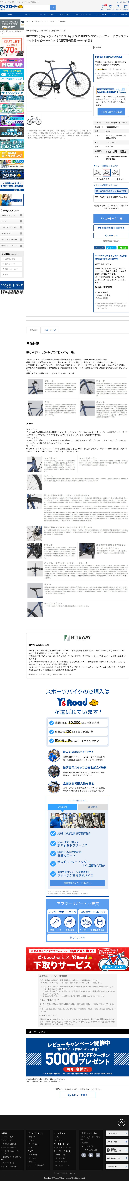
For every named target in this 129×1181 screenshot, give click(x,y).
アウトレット (101, 14)
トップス (32, 1158)
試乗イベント (60, 1155)
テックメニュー (61, 1162)
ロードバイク (8, 1137)
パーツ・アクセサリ (46, 14)
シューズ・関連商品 (36, 1165)
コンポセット (34, 1144)
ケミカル (58, 1140)
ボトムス (32, 1162)
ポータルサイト (88, 1146)
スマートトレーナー (63, 1147)
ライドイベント (61, 1158)
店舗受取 (62, 807)
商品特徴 (33, 330)
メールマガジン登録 (89, 1150)
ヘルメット (33, 1155)
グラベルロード (9, 1163)
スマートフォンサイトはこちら (65, 1173)
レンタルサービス (62, 1165)
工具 (57, 1137)
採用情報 (85, 1143)
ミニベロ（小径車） (10, 1167)
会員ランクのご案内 (89, 1133)
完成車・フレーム (8, 215)
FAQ (6, 274)
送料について (10, 264)
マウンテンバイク (9, 1147)
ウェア (27, 14)
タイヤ (31, 1140)
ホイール (32, 1137)
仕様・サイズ (50, 330)
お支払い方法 (10, 259)
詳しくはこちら (77, 937)
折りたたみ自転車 (9, 1144)
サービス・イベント (120, 14)
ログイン (48, 1081)
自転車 (9, 14)
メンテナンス (64, 14)
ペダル (31, 1147)
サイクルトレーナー (83, 14)
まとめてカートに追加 (111, 112)
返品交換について (11, 269)
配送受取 (92, 807)
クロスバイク (8, 1140)
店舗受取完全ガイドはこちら (77, 883)
